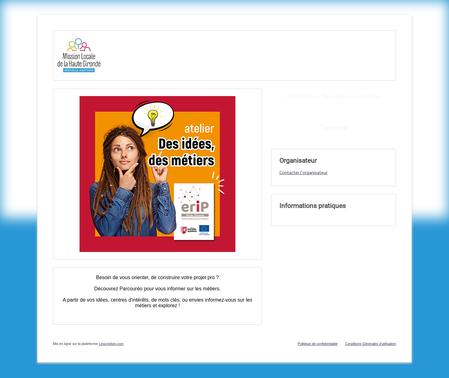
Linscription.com (111, 344)
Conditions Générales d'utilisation (370, 344)
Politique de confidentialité (318, 344)
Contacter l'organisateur (303, 172)
